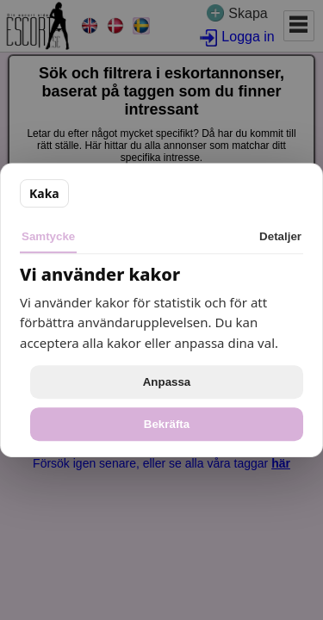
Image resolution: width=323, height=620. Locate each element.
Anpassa (167, 381)
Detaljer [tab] (280, 236)
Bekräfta (166, 424)
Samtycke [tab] (48, 236)
